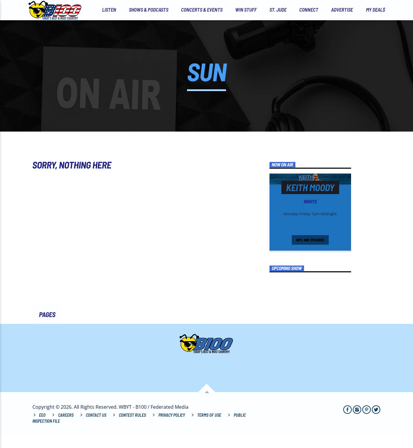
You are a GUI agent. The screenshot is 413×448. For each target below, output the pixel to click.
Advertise (342, 10)
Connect (308, 10)
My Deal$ (375, 10)
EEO (42, 427)
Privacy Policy (171, 427)
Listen (109, 10)
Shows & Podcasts (148, 10)
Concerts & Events (201, 10)
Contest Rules (132, 427)
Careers (66, 427)
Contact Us (96, 427)
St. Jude (277, 10)
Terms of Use (209, 427)
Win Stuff (246, 10)
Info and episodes (310, 251)
